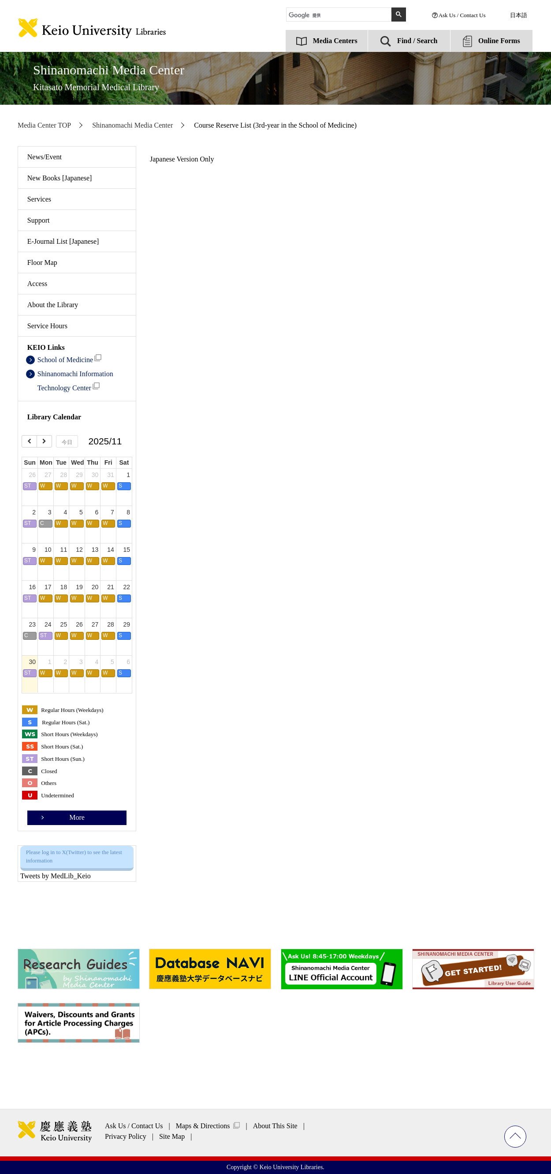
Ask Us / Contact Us (462, 15)
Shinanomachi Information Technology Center (75, 381)
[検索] (340, 15)
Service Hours (47, 326)
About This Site (275, 1126)
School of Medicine (69, 358)
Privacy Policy (125, 1136)
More (77, 817)
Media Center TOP (44, 125)
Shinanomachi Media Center (108, 77)
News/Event (44, 157)
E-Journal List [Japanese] (63, 241)
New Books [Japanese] (59, 178)
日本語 (518, 15)
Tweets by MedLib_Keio (55, 876)
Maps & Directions (203, 1126)
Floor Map (42, 262)
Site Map (172, 1136)
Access (37, 283)
